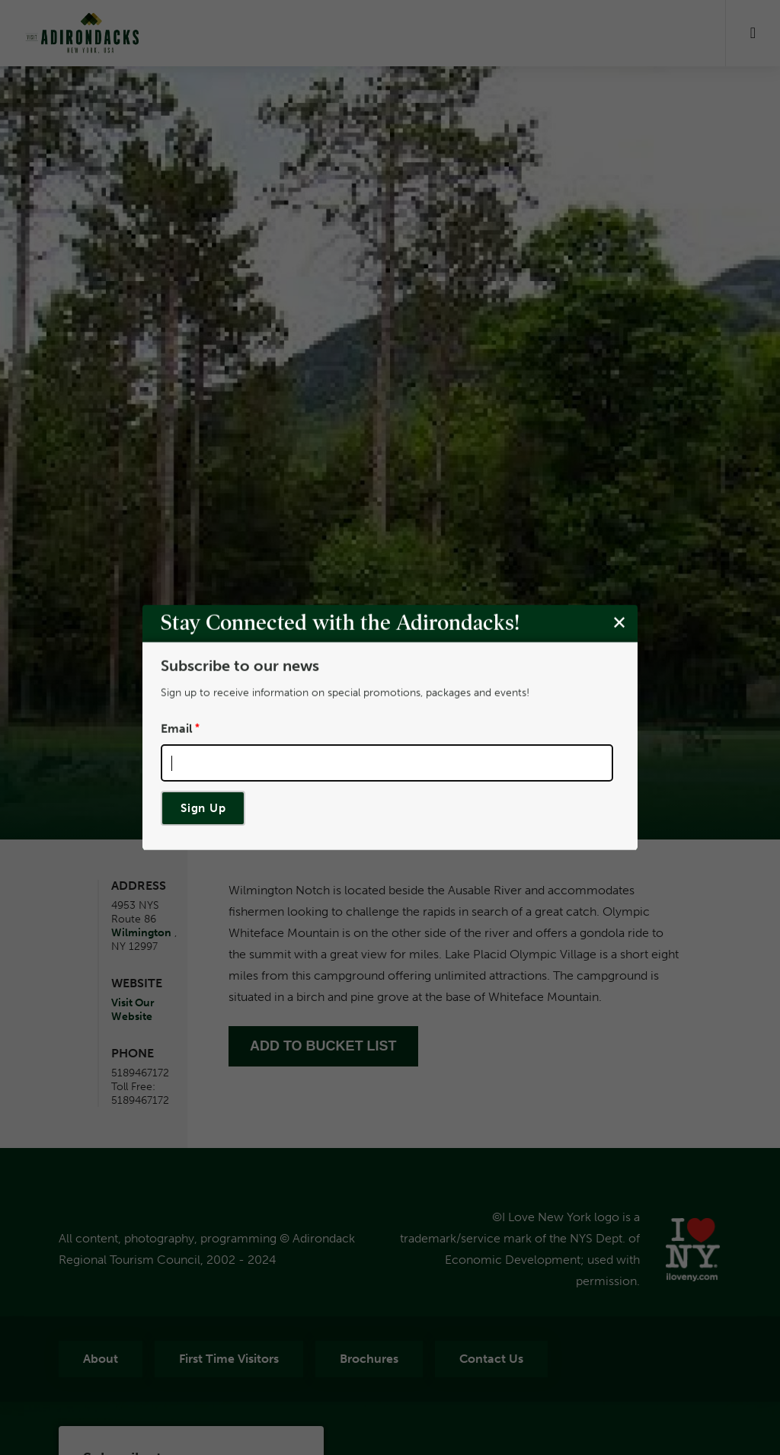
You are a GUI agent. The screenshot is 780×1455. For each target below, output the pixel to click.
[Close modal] (619, 623)
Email (177, 728)
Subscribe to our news (240, 666)
